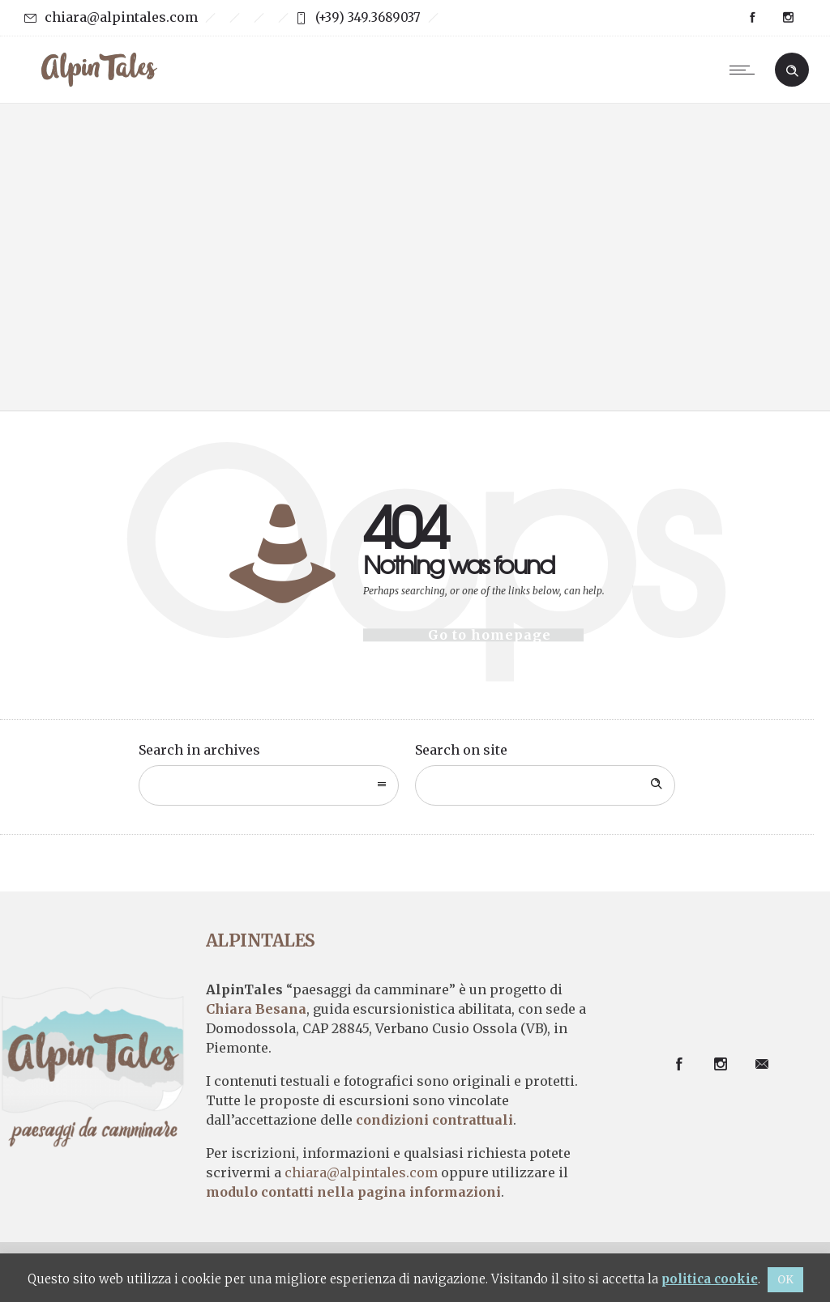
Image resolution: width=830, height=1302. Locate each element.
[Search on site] (545, 785)
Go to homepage (489, 634)
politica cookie (709, 1279)
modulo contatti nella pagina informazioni (353, 1192)
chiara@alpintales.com (121, 17)
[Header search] (792, 68)
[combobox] (269, 785)
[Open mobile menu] (745, 69)
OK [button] (785, 1280)
